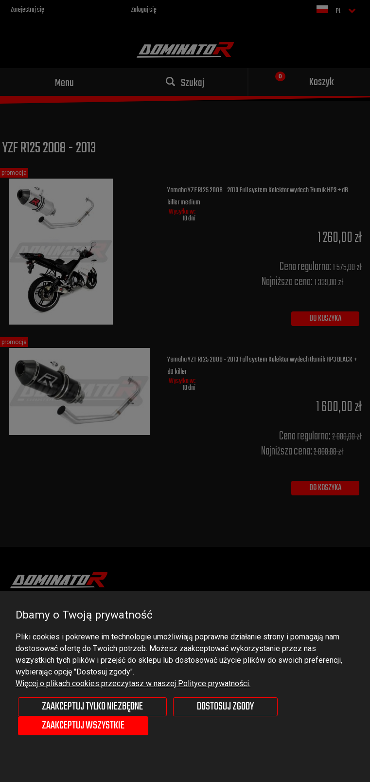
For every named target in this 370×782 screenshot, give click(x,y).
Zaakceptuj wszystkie (83, 725)
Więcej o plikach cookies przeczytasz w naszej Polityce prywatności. (133, 683)
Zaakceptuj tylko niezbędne (92, 706)
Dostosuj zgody (225, 706)
